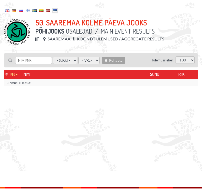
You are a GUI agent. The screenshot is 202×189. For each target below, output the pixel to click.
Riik (181, 74)
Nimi (27, 74)
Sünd (154, 74)
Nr (12, 74)
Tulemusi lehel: (162, 60)
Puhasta (114, 60)
